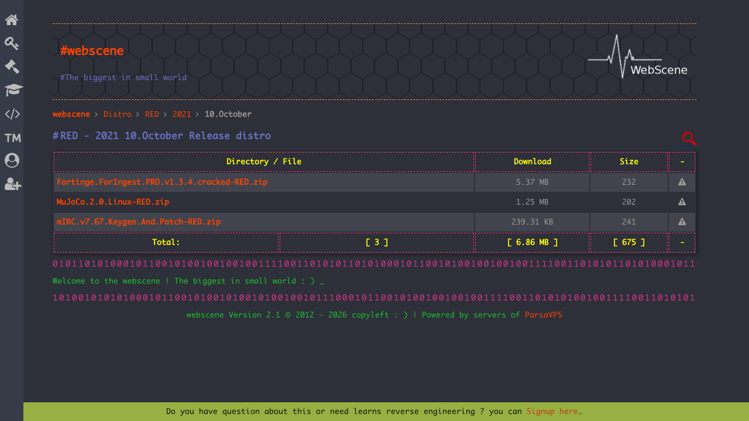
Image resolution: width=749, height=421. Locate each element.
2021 (182, 114)
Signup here (552, 411)
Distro (118, 114)
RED (152, 114)
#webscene (91, 51)
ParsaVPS (543, 315)
